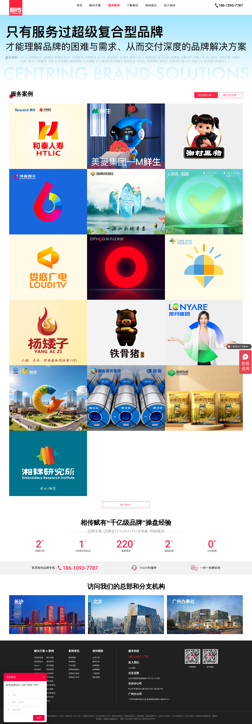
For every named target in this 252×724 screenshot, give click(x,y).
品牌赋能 (96, 669)
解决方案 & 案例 (44, 651)
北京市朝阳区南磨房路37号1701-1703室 (144, 678)
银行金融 (50, 658)
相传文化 (96, 661)
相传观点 (151, 5)
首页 (79, 5)
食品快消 (50, 661)
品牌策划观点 (74, 669)
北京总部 (133, 673)
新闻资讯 (74, 651)
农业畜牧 (50, 689)
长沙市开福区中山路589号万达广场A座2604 (145, 689)
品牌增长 (96, 665)
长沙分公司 (135, 683)
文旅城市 (50, 673)
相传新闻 (72, 658)
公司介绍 (96, 658)
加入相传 (169, 5)
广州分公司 (135, 694)
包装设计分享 (74, 677)
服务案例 (114, 5)
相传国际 (97, 651)
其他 (48, 701)
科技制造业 (50, 693)
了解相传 (132, 5)
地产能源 (50, 665)
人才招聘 (131, 668)
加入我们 (133, 662)
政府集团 (50, 669)
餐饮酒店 (50, 681)
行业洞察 (72, 665)
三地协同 (96, 673)
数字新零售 (50, 685)
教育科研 (50, 697)
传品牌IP (37, 669)
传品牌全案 (38, 658)
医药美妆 (50, 677)
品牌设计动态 (74, 673)
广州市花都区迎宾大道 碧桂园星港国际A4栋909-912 (148, 699)
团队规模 (96, 677)
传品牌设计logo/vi (38, 663)
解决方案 (95, 5)
